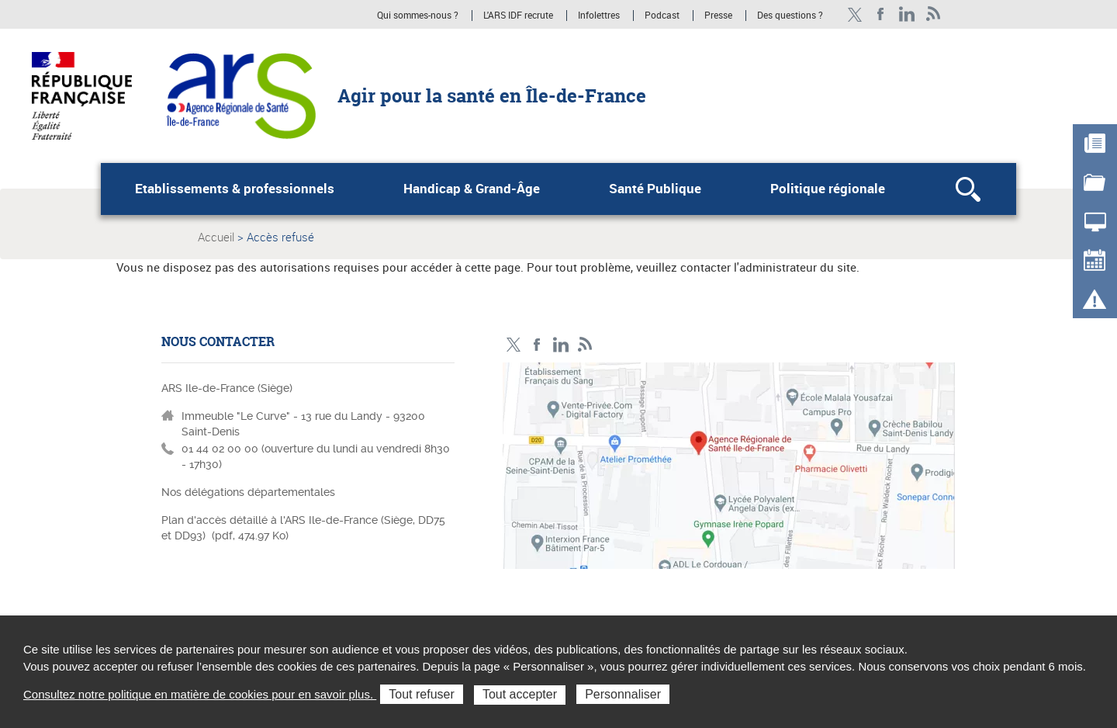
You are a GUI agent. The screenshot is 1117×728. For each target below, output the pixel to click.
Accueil (216, 236)
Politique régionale (827, 188)
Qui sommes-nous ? (417, 15)
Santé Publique (655, 188)
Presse (718, 15)
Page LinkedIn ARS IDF (907, 14)
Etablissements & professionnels (234, 188)
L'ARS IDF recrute (518, 15)
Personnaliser (623, 694)
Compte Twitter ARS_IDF (854, 14)
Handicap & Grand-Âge (471, 188)
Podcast (662, 15)
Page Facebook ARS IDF (880, 14)
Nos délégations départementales (248, 492)
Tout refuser (421, 694)
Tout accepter (519, 694)
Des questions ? (790, 15)
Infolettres (599, 15)
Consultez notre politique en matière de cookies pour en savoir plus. (199, 694)
